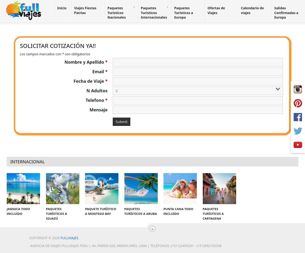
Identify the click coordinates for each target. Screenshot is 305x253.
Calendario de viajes (252, 10)
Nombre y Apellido (86, 62)
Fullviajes (69, 238)
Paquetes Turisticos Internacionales (154, 13)
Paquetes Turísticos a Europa (183, 13)
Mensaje (98, 109)
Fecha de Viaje (90, 81)
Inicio (61, 8)
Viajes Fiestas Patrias (85, 10)
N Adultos (96, 90)
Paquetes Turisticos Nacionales (116, 13)
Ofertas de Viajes (216, 10)
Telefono (97, 100)
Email (100, 71)
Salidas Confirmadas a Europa (286, 13)
